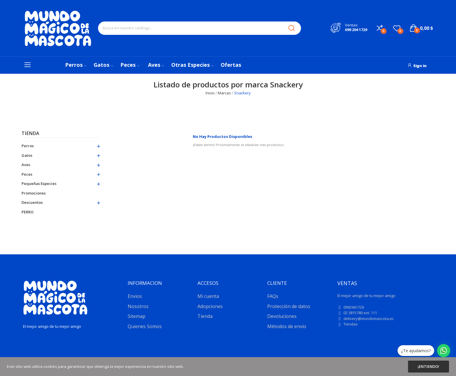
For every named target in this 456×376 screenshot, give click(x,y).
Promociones (34, 193)
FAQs (272, 296)
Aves (26, 164)
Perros (28, 145)
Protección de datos (288, 306)
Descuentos (32, 202)
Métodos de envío (286, 326)
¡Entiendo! (428, 366)
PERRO (27, 212)
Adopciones (210, 306)
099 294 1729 (356, 30)
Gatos (27, 155)
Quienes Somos (145, 326)
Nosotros (138, 306)
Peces (27, 174)
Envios (135, 296)
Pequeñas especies (39, 183)
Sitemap (136, 316)
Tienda (30, 133)
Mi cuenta (208, 296)
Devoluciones (282, 316)
